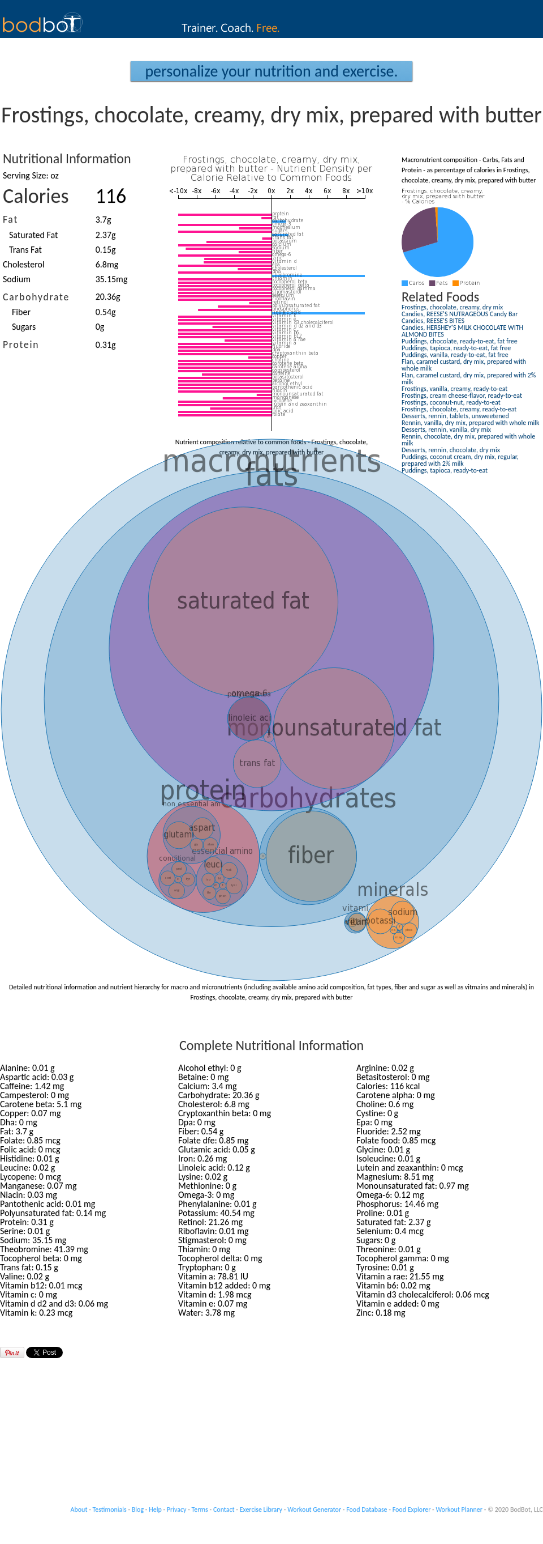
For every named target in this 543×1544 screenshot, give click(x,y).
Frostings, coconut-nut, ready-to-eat (451, 402)
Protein (21, 344)
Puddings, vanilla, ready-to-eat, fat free (455, 355)
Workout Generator (314, 1509)
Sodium (17, 279)
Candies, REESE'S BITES (433, 321)
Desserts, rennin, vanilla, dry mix (446, 429)
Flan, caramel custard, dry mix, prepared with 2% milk (469, 378)
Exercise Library (261, 1509)
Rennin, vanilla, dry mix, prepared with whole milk (471, 423)
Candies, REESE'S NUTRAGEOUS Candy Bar (460, 314)
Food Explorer (412, 1509)
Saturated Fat (33, 234)
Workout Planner (459, 1509)
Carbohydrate (36, 297)
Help (155, 1509)
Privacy (177, 1509)
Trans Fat (25, 249)
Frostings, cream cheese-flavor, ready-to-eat (462, 395)
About (79, 1509)
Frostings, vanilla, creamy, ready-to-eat (454, 389)
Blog (138, 1509)
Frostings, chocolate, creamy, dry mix (452, 307)
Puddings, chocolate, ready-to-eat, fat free (460, 341)
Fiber (21, 312)
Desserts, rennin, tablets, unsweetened (455, 416)
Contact (224, 1509)
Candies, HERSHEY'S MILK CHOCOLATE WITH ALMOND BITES (462, 331)
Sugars (24, 326)
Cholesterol (24, 264)
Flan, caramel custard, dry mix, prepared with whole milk (464, 365)
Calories (36, 196)
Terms (200, 1509)
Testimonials (110, 1509)
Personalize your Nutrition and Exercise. (271, 71)
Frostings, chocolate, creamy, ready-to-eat (459, 409)
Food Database (366, 1509)
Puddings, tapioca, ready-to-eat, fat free (456, 348)
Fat (10, 219)
